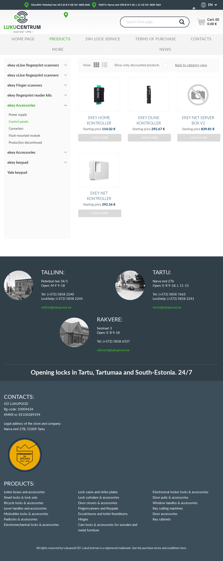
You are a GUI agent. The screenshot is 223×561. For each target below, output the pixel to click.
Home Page (23, 39)
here (183, 548)
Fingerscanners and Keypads (98, 508)
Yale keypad (17, 172)
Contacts (201, 39)
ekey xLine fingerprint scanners (33, 65)
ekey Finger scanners (24, 85)
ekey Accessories (21, 105)
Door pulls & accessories (170, 497)
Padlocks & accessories (20, 519)
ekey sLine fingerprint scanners (33, 75)
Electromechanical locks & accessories (31, 525)
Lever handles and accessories (25, 508)
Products (59, 39)
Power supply (18, 114)
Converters (16, 128)
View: (87, 65)
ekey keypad (17, 162)
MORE (57, 50)
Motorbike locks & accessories (26, 514)
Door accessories (165, 514)
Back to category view (191, 65)
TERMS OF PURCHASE (155, 39)
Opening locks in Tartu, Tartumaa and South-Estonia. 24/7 (111, 373)
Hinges (83, 519)
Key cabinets (162, 519)
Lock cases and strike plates (98, 492)
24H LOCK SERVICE (102, 39)
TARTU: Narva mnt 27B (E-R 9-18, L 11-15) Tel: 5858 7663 (129, 5)
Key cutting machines (168, 508)
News (165, 50)
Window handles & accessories (175, 503)
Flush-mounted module (24, 135)
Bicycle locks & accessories (24, 503)
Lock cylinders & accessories (98, 497)
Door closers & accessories (97, 503)
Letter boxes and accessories (24, 492)
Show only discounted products (136, 65)
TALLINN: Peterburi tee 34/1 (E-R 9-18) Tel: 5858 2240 (60, 5)
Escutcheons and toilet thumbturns (103, 514)
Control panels (18, 121)
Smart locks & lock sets (20, 497)
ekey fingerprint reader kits (29, 95)
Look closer (99, 145)
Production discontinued (25, 142)
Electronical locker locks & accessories (180, 492)
